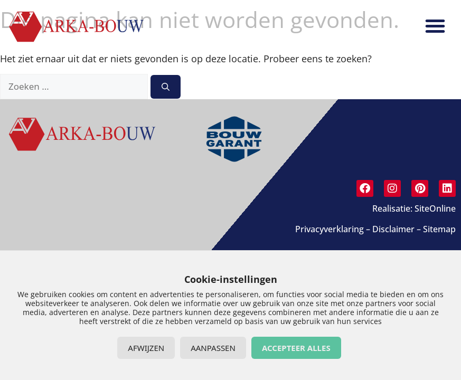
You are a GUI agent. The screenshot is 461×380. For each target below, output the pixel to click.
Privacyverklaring (329, 229)
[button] (435, 26)
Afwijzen (146, 348)
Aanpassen (213, 348)
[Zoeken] (165, 87)
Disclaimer (393, 229)
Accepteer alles (296, 348)
